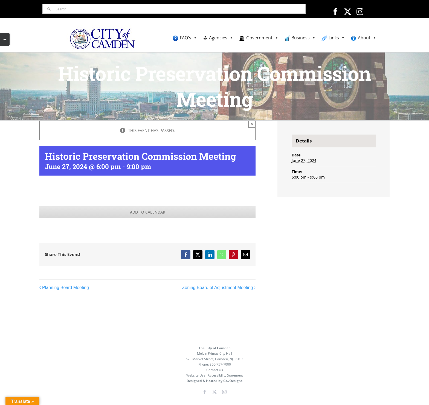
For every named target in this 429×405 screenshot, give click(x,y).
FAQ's (188, 38)
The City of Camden (215, 348)
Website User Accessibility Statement (214, 375)
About (367, 38)
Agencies (221, 38)
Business (303, 38)
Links (337, 38)
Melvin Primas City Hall (214, 353)
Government (262, 38)
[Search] (173, 9)
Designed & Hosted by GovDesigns (214, 380)
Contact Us (214, 370)
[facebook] (335, 11)
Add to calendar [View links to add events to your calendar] (147, 212)
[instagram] (359, 11)
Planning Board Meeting (65, 287)
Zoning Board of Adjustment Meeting (217, 287)
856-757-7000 (220, 364)
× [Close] (252, 124)
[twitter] (347, 11)
